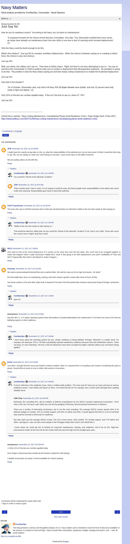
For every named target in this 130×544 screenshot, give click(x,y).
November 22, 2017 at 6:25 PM (35, 398)
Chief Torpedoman (15, 206)
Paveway (11, 269)
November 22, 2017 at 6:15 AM (31, 314)
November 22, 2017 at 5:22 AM (28, 269)
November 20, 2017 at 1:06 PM (41, 223)
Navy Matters (14, 7)
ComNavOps (19, 173)
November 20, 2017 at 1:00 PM (41, 173)
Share (6, 135)
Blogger (66, 541)
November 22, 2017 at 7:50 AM (41, 382)
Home (61, 512)
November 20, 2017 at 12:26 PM (25, 149)
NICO (9, 248)
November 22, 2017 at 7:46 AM (41, 336)
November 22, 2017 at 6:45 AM (25, 362)
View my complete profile (11, 536)
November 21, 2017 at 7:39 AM (25, 248)
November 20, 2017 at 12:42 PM (37, 206)
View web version (61, 517)
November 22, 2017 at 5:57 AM (30, 185)
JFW (9, 149)
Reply (9, 163)
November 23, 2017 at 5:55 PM (31, 445)
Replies (13, 169)
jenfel (9, 362)
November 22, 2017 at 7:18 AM (41, 296)
